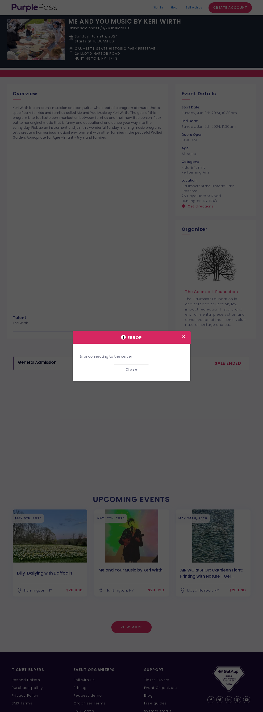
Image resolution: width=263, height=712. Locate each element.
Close (131, 369)
